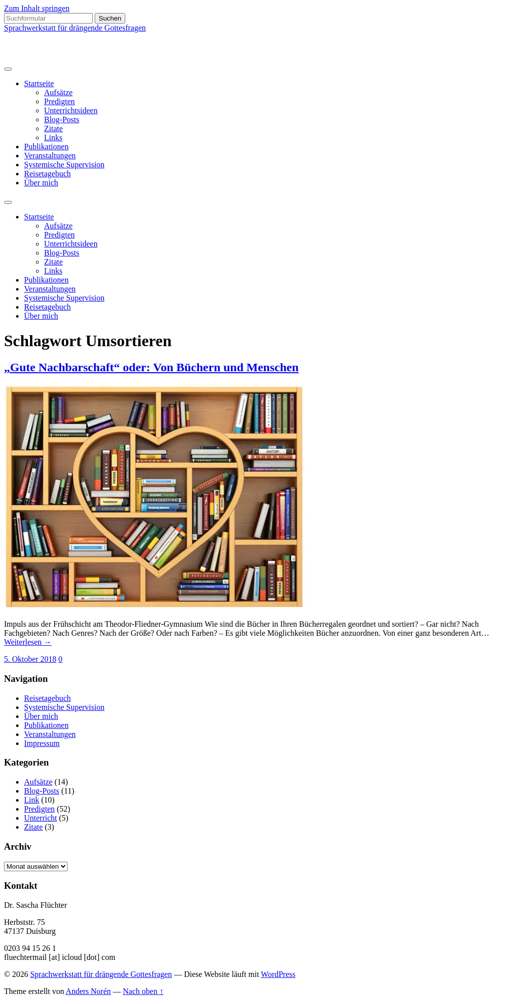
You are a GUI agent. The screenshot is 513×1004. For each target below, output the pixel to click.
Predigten (59, 101)
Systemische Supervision (64, 164)
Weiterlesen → (28, 642)
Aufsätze (58, 92)
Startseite (39, 83)
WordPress (278, 974)
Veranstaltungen (50, 155)
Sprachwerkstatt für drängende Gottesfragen (75, 28)
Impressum (42, 743)
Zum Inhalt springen (37, 8)
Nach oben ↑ (143, 991)
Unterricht (40, 818)
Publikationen (46, 146)
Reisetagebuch (47, 173)
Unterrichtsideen (71, 110)
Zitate (53, 128)
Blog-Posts (61, 119)
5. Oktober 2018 (30, 659)
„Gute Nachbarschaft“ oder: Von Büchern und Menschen (151, 367)
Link (31, 800)
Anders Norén (88, 991)
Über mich (41, 182)
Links (53, 137)
